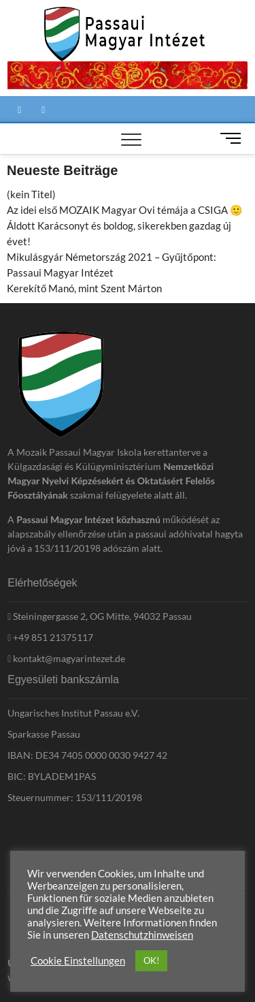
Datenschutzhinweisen (142, 935)
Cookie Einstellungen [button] (78, 961)
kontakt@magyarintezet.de (66, 658)
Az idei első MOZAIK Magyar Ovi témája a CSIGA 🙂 (125, 210)
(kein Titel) (31, 194)
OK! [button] (151, 960)
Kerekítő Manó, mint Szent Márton (84, 288)
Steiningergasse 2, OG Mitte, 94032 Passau (99, 616)
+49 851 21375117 (50, 637)
